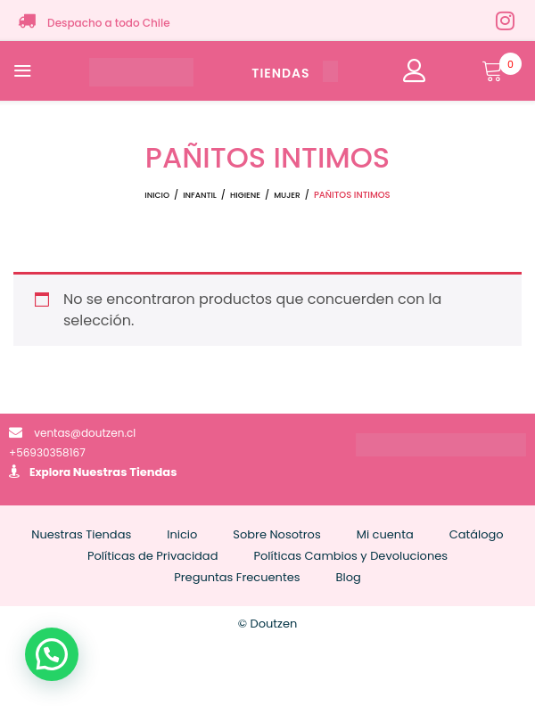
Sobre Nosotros (276, 534)
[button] (51, 654)
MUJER (287, 195)
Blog (348, 577)
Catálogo (476, 534)
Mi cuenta (385, 534)
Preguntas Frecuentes (237, 577)
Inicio (156, 195)
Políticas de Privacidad (152, 555)
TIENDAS (294, 73)
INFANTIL (200, 195)
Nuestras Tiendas (125, 472)
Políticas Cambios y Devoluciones (350, 555)
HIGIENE (245, 195)
